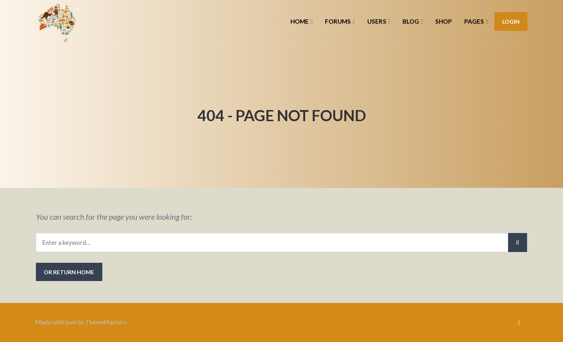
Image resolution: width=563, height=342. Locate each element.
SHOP (443, 21)
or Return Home (69, 272)
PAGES (474, 21)
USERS (376, 21)
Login (511, 21)
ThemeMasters (106, 322)
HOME (299, 21)
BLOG (411, 21)
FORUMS (338, 21)
